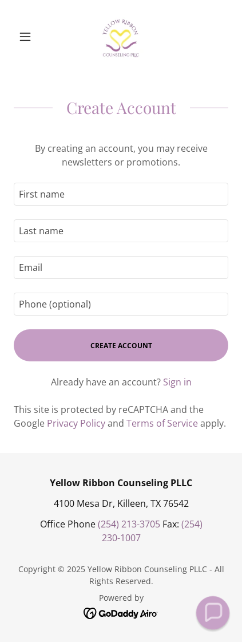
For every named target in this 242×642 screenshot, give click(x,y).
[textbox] (121, 194)
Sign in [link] (177, 382)
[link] (120, 37)
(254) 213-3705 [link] (129, 524)
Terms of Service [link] (162, 423)
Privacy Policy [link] (76, 423)
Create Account (121, 345)
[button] (30, 36)
